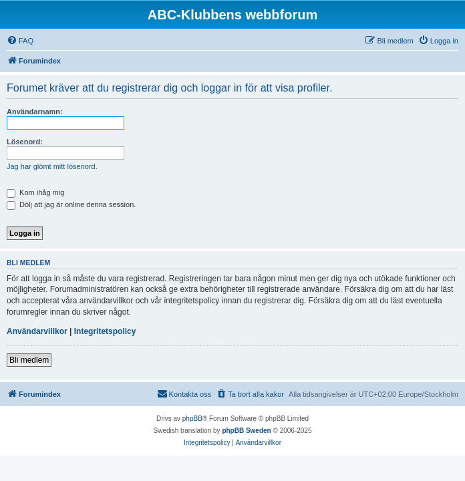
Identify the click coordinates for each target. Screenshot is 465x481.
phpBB (192, 418)
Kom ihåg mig (35, 192)
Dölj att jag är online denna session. (71, 204)
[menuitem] (20, 41)
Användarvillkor (37, 331)
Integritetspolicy (105, 331)
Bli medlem (29, 360)
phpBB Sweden (246, 430)
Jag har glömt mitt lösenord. (52, 166)
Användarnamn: (35, 112)
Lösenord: (25, 142)
